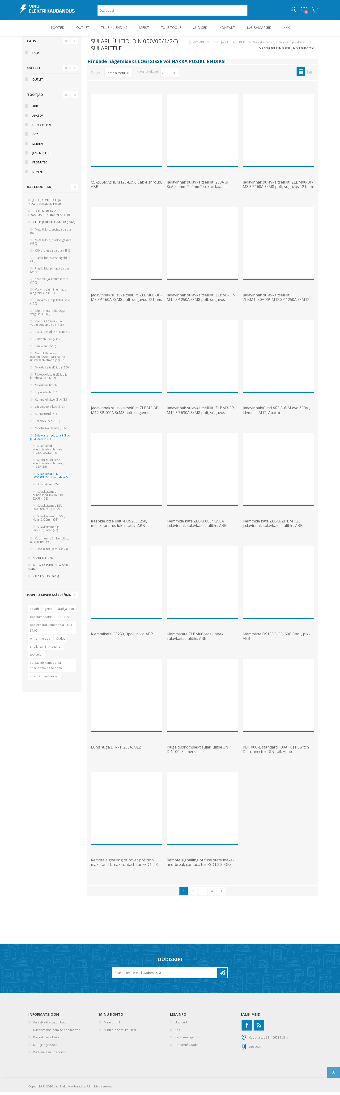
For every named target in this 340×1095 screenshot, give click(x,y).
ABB (35, 109)
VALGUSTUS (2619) (46, 579)
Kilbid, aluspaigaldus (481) (52, 254)
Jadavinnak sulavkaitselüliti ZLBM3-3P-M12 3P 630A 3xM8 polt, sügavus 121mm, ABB (201, 416)
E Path (34, 612)
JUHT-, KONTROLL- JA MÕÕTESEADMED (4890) (44, 205)
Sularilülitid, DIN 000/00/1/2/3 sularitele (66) (50, 479)
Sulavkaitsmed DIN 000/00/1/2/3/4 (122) (47, 510)
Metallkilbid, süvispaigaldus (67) (51, 234)
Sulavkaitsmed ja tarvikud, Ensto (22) (46, 531)
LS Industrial (42, 128)
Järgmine (221, 894)
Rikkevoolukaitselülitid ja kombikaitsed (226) (49, 379)
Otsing (252, 12)
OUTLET (34, 71)
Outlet (60, 642)
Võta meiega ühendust (49, 1055)
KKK (177, 1033)
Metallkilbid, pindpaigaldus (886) (50, 245)
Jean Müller (41, 156)
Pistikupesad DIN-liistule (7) (53, 335)
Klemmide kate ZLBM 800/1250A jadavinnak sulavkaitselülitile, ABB (197, 526)
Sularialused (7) (47, 488)
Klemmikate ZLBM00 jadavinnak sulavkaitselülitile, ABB (195, 639)
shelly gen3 (38, 650)
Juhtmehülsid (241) (47, 342)
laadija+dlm (65, 612)
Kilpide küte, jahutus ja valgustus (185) (47, 315)
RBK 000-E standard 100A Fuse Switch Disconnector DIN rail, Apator (276, 752)
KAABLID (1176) (43, 561)
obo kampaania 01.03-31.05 (49, 620)
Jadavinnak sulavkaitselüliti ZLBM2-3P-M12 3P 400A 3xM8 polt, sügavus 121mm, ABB (125, 416)
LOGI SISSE (150, 64)
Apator (37, 119)
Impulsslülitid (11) (46, 396)
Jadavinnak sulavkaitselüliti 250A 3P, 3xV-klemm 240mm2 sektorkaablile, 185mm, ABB (198, 190)
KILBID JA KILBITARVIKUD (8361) (54, 225)
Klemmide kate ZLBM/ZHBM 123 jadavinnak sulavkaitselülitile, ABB (273, 526)
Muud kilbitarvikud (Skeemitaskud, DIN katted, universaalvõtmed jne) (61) (48, 360)
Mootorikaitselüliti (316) (50, 431)
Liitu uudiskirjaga (222, 976)
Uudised (181, 1025)
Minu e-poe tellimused (120, 1033)
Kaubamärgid (184, 1040)
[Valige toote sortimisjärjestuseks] (118, 76)
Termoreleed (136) (47, 424)
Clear (66, 44)
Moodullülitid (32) (46, 388)
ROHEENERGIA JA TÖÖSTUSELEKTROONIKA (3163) (50, 216)
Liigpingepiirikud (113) (49, 410)
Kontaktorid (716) (46, 417)
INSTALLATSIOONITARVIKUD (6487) (50, 570)
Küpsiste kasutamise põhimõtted (56, 1033)
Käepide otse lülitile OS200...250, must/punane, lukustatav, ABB (119, 526)
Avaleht (198, 45)
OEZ (35, 138)
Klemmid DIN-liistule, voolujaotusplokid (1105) (47, 326)
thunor (57, 650)
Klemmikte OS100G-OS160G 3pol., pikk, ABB (277, 639)
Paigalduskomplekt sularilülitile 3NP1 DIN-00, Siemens (200, 752)
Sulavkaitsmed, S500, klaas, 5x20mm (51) (49, 521)
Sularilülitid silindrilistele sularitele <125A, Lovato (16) (47, 452)
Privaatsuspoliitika (46, 1040)
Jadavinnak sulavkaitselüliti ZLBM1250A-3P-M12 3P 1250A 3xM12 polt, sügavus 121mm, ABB (276, 303)
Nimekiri (309, 75)
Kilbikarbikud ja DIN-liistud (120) (50, 305)
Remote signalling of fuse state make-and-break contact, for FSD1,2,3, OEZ (200, 865)
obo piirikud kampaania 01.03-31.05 (51, 631)
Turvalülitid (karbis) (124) (51, 552)
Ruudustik (301, 75)
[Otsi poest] (172, 12)
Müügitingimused (45, 1048)
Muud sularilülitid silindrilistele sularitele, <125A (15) (48, 466)
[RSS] (259, 1028)
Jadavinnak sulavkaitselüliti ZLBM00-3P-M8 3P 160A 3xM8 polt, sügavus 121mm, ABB (278, 190)
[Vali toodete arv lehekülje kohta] (169, 76)
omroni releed (40, 642)
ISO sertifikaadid (187, 1048)
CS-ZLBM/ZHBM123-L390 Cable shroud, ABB (126, 187)
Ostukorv (312, 11)
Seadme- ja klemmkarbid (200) (49, 283)
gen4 (48, 612)
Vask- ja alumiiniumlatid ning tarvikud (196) (48, 294)
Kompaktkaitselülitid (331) (52, 403)
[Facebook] (247, 1028)
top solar (36, 658)
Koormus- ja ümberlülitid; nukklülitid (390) (49, 543)
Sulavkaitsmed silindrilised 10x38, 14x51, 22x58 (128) (50, 498)
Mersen (37, 147)
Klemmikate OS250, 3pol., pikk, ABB (122, 637)
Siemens (37, 175)
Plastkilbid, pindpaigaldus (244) (49, 273)
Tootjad (35, 98)
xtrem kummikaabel (44, 679)
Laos (31, 44)
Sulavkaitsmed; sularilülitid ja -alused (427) (50, 440)
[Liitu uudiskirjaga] (165, 976)
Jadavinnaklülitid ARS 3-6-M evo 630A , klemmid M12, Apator (276, 413)
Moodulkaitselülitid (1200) (52, 371)
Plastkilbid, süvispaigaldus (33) (50, 262)
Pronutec (39, 166)
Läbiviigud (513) (45, 349)
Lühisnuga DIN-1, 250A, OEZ (116, 750)
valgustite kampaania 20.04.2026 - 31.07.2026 (46, 669)
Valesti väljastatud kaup (50, 1025)
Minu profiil (112, 1025)
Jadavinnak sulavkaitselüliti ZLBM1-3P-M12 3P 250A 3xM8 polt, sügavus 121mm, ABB (201, 303)
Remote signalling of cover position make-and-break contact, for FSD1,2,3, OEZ (125, 868)
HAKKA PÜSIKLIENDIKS (198, 64)
